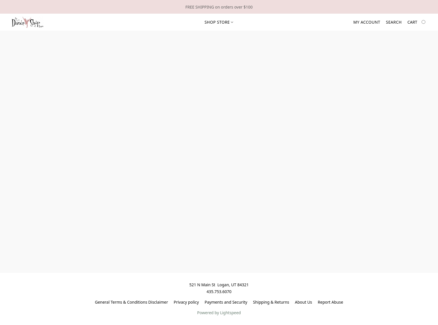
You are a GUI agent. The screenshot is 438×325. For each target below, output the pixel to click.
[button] (27, 22)
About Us (303, 302)
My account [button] (366, 22)
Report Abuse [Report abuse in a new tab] (330, 302)
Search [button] (394, 22)
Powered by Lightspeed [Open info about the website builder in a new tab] (219, 312)
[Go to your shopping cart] (417, 22)
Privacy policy (186, 302)
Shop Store (219, 22)
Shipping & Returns (271, 302)
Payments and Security (226, 302)
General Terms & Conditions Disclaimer (131, 302)
